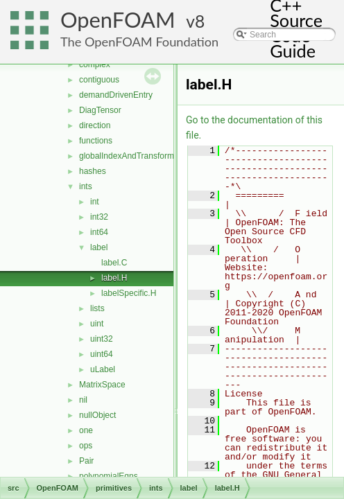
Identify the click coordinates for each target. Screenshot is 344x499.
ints (85, 186)
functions (95, 141)
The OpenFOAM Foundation (139, 41)
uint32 (101, 339)
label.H (114, 278)
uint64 (101, 354)
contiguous (99, 80)
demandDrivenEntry (116, 95)
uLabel (102, 369)
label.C (114, 263)
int (94, 202)
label (99, 247)
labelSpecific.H (128, 293)
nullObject (97, 415)
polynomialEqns (108, 476)
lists (97, 308)
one (86, 430)
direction (94, 125)
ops (85, 445)
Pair (86, 461)
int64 (99, 232)
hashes (92, 171)
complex (94, 64)
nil (83, 400)
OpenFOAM (117, 20)
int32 (99, 217)
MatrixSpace (102, 384)
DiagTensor (100, 110)
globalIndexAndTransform (126, 156)
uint (96, 324)
